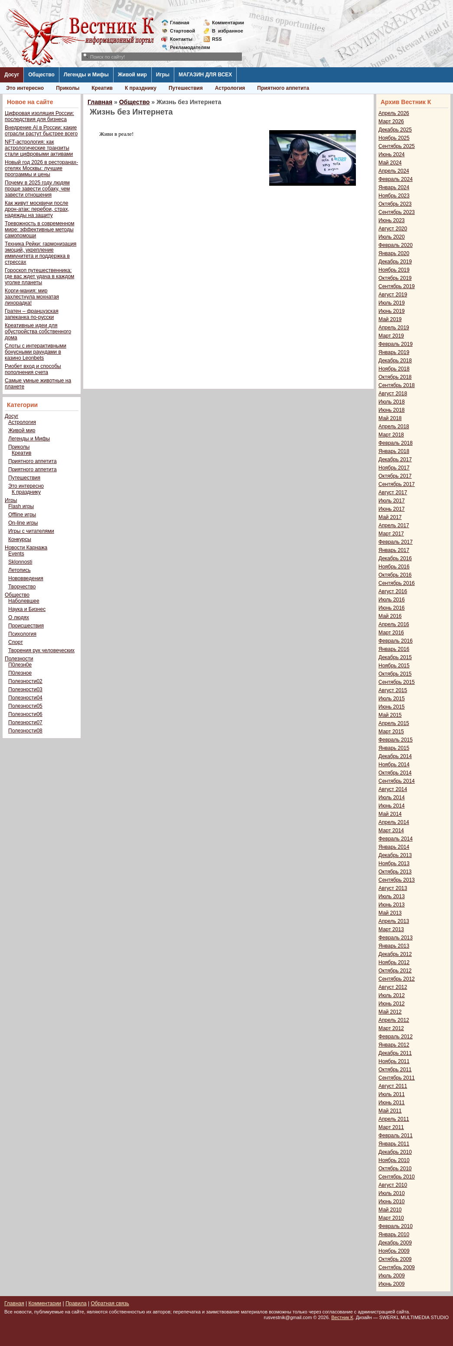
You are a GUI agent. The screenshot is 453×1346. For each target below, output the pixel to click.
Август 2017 (392, 492)
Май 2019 (390, 319)
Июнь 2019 (391, 311)
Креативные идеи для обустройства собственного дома (38, 331)
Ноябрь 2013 (394, 863)
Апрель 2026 (393, 113)
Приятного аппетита (283, 88)
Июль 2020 (391, 237)
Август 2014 (392, 789)
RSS (217, 39)
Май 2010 (390, 1210)
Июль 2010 (391, 1193)
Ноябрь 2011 (394, 1061)
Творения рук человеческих (41, 650)
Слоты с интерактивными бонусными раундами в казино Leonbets (35, 352)
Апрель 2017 (393, 525)
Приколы (67, 88)
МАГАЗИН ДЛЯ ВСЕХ (205, 75)
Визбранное (227, 30)
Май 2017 (390, 517)
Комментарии (228, 22)
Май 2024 (390, 163)
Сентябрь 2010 (396, 1177)
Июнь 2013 (391, 905)
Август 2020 (392, 229)
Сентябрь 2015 (396, 682)
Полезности (19, 659)
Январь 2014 (393, 847)
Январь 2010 (393, 1234)
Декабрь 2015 (395, 657)
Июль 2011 (391, 1094)
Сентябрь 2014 (396, 781)
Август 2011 (392, 1086)
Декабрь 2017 (395, 459)
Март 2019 (391, 336)
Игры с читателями (31, 531)
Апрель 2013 (393, 921)
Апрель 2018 (393, 426)
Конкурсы (19, 539)
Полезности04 (25, 698)
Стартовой (182, 30)
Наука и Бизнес (27, 609)
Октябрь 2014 (395, 773)
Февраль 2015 (395, 740)
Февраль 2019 (395, 344)
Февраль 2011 (395, 1136)
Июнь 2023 (391, 220)
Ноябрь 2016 (394, 567)
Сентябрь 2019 (396, 286)
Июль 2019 (391, 303)
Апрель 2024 (393, 171)
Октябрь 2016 (395, 575)
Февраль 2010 (395, 1226)
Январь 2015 (393, 748)
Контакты (181, 39)
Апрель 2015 (393, 723)
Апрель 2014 (393, 822)
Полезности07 (25, 722)
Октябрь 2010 (395, 1168)
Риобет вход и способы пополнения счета (33, 369)
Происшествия (26, 626)
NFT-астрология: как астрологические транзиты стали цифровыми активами (39, 148)
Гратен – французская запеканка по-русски (32, 314)
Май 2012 (390, 1012)
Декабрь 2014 (395, 756)
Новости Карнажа (26, 548)
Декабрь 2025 (395, 130)
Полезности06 (25, 714)
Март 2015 (391, 732)
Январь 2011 (393, 1144)
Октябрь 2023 (395, 204)
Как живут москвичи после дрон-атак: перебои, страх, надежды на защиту (37, 209)
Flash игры (21, 506)
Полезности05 (25, 706)
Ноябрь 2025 (394, 138)
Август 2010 (392, 1185)
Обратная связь (110, 1303)
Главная (179, 22)
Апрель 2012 (393, 1020)
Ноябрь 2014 (394, 765)
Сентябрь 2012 (396, 979)
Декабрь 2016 (395, 558)
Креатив (102, 88)
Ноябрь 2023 (394, 196)
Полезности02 (25, 681)
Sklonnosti (20, 562)
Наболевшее (23, 601)
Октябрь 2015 (395, 674)
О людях (18, 617)
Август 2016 (392, 591)
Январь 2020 (393, 253)
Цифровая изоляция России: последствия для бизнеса (39, 116)
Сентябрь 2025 (396, 146)
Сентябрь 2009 (396, 1267)
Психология (22, 634)
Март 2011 (391, 1127)
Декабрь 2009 (395, 1243)
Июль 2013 (391, 896)
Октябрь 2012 (395, 971)
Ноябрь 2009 (394, 1251)
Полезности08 (25, 731)
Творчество (22, 587)
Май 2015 (390, 715)
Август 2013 (392, 888)
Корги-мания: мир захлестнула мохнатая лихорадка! (32, 297)
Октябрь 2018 (395, 377)
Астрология (230, 88)
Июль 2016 (391, 600)
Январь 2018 (393, 451)
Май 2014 (390, 814)
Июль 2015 (391, 699)
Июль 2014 (391, 797)
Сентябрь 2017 (396, 484)
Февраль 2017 (395, 542)
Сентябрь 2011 (396, 1078)
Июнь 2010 (391, 1201)
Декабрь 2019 (395, 262)
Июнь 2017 (391, 509)
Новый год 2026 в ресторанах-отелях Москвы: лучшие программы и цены (41, 168)
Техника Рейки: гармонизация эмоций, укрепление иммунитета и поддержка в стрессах (40, 253)
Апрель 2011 (393, 1119)
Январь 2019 (393, 352)
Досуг (11, 75)
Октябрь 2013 (395, 872)
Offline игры (22, 515)
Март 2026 (391, 121)
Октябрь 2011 (395, 1070)
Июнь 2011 (391, 1103)
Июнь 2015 (391, 707)
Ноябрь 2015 (394, 666)
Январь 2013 (393, 946)
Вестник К (342, 1317)
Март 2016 (391, 633)
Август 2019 (392, 295)
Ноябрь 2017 (394, 468)
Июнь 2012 (391, 1004)
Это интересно (25, 88)
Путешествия (186, 88)
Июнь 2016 (391, 608)
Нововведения (25, 578)
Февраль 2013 (395, 938)
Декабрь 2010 (395, 1152)
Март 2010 (391, 1218)
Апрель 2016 (393, 624)
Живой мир (132, 75)
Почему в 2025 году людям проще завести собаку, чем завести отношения (37, 189)
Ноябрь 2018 (394, 369)
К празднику (140, 88)
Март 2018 (391, 435)
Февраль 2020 (395, 245)
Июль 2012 (391, 995)
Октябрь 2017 (395, 476)
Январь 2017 (393, 550)
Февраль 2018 (395, 443)
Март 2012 (391, 1028)
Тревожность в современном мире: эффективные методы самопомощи (40, 229)
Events (16, 554)
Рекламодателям (186, 47)
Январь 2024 (393, 187)
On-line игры (23, 523)
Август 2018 (392, 394)
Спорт (15, 642)
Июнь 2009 (391, 1284)
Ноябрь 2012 (394, 962)
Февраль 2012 (395, 1037)
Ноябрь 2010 (394, 1160)
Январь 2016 (393, 649)
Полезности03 (25, 689)
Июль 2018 (391, 402)
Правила (76, 1303)
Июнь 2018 (391, 410)
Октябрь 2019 (395, 278)
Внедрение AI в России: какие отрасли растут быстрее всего (41, 131)
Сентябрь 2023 (396, 212)
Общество (41, 75)
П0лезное (20, 673)
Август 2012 (392, 987)
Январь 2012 (393, 1045)
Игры (162, 75)
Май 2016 (390, 616)
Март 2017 (391, 534)
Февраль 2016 (395, 641)
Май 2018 (390, 418)
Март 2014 (391, 830)
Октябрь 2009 (395, 1259)
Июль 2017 (391, 501)
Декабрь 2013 (395, 855)
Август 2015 (392, 690)
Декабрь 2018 (395, 361)
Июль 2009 (391, 1276)
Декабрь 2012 (395, 954)
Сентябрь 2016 (396, 583)
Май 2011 (390, 1111)
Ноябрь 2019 (394, 270)
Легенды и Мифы (86, 75)
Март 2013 (391, 929)
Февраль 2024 (395, 179)
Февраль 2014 (395, 839)
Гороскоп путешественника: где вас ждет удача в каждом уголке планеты (39, 276)
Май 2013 (390, 913)
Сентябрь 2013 (396, 880)
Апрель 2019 (393, 328)
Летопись (19, 570)
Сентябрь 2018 (396, 385)
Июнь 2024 (391, 154)
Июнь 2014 (391, 806)
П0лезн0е (20, 665)
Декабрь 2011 (395, 1053)
